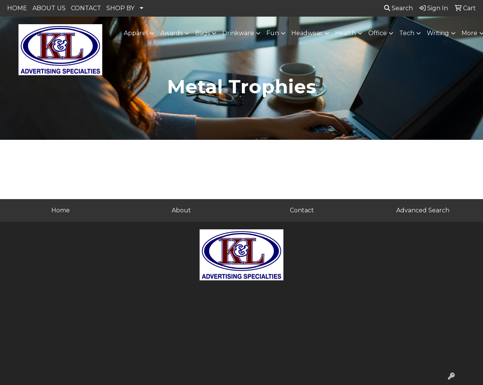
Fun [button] (272, 33)
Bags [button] (202, 33)
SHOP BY (120, 8)
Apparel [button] (136, 33)
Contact (302, 210)
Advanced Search (422, 210)
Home (60, 210)
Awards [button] (171, 33)
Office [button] (377, 33)
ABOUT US (49, 8)
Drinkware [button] (238, 33)
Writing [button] (438, 33)
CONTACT (86, 8)
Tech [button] (406, 33)
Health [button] (345, 33)
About (181, 210)
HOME (17, 8)
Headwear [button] (307, 33)
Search (398, 8)
